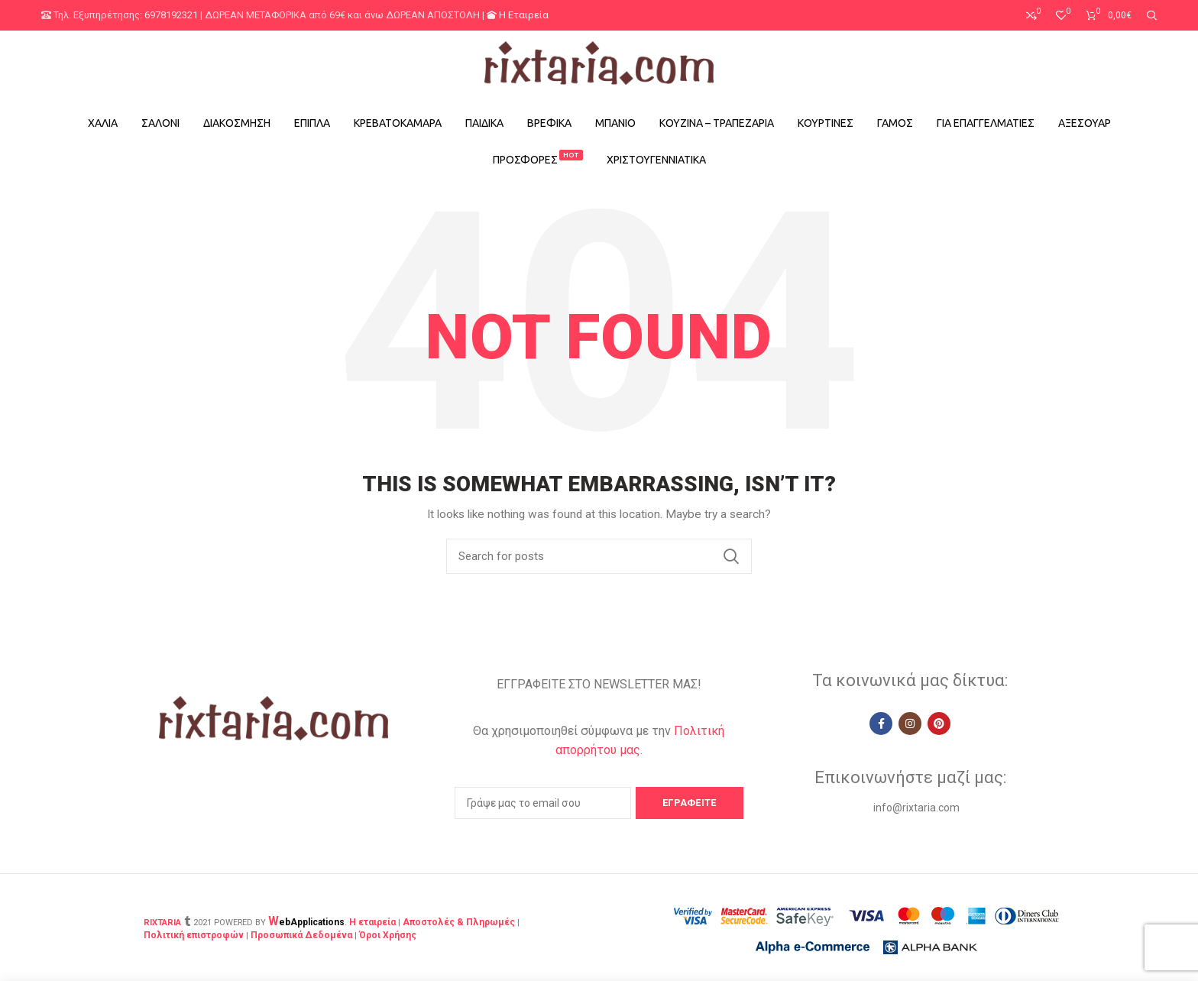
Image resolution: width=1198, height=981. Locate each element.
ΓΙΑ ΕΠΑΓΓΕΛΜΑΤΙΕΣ (985, 123)
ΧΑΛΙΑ (103, 123)
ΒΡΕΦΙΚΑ (549, 123)
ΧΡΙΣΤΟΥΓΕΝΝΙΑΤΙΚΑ (656, 160)
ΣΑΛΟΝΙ (160, 123)
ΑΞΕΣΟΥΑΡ (1084, 123)
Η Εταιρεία (518, 15)
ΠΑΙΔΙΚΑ (484, 123)
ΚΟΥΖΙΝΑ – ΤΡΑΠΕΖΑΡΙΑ (716, 123)
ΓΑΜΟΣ (895, 123)
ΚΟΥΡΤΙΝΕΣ (825, 123)
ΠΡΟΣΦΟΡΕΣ (538, 158)
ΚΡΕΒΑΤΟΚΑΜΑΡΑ (398, 123)
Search (731, 556)
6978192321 (171, 15)
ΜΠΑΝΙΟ (615, 123)
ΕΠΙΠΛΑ (312, 123)
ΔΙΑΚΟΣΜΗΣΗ (236, 123)
